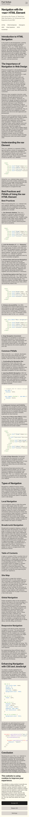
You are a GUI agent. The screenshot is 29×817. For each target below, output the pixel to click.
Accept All (14, 803)
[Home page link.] (6, 3)
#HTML (3, 25)
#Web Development (12, 25)
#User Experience (10, 27)
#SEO (3, 27)
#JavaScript (5, 29)
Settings (14, 813)
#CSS (18, 27)
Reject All (14, 808)
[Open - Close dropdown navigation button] (27, 3)
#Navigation (22, 25)
